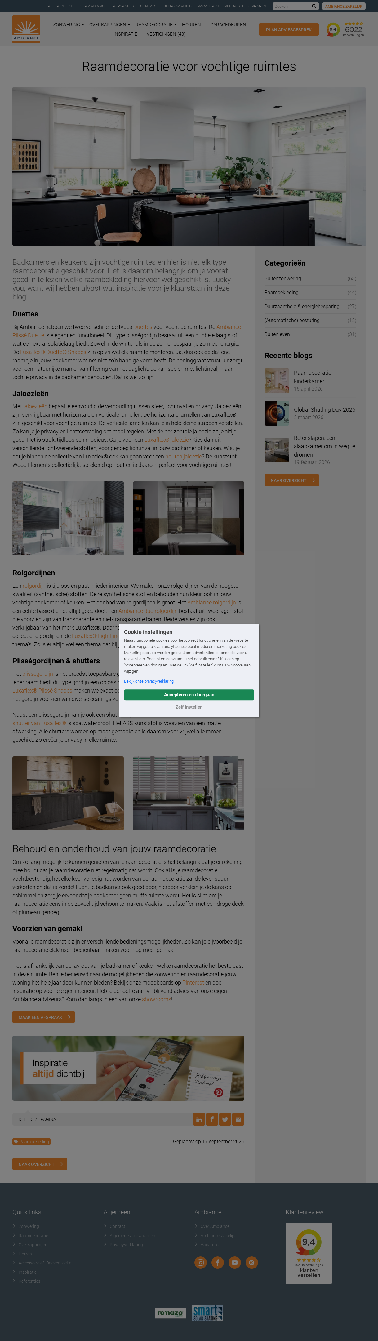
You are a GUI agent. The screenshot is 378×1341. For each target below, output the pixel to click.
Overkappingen (109, 24)
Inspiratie (125, 34)
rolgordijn (34, 585)
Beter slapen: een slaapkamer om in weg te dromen (324, 446)
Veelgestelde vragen (245, 6)
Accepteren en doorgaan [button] (189, 694)
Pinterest (193, 982)
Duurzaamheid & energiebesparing (302, 306)
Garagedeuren (228, 25)
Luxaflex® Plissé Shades (42, 690)
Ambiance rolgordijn (211, 602)
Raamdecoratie (156, 24)
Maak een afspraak (40, 1017)
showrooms (156, 999)
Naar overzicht (37, 1164)
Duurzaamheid (177, 6)
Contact (148, 6)
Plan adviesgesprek (289, 29)
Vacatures (208, 6)
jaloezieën (35, 406)
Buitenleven (277, 334)
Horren (191, 25)
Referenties (60, 6)
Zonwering (68, 24)
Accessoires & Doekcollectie (41, 1262)
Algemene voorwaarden (129, 1235)
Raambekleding (31, 1141)
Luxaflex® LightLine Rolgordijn (109, 636)
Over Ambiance (92, 6)
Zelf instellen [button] (189, 707)
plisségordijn (37, 673)
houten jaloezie (183, 456)
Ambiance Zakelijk (343, 6)
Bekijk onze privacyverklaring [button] (149, 681)
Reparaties (123, 6)
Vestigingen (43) (166, 34)
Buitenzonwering (283, 278)
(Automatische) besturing (292, 320)
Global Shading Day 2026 (324, 409)
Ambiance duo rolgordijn (148, 611)
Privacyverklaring (123, 1244)
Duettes (142, 327)
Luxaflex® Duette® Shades (53, 352)
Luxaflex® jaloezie (167, 439)
